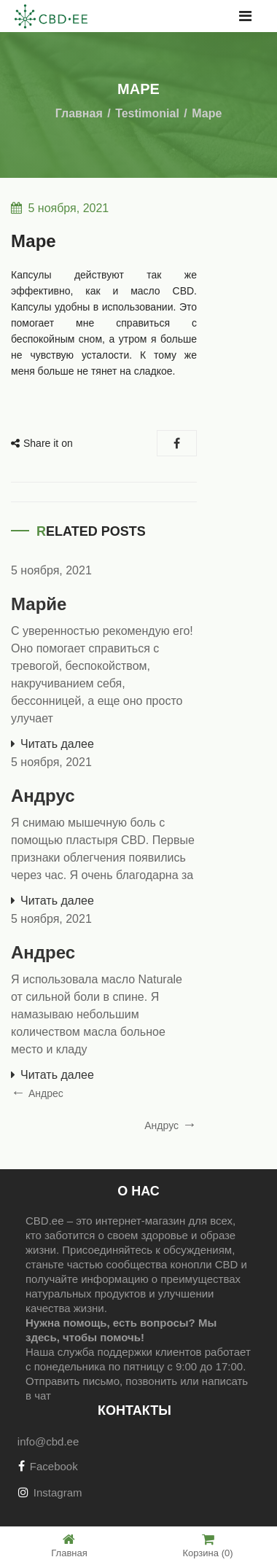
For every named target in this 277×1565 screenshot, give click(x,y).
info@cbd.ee (48, 1441)
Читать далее (57, 744)
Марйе (38, 604)
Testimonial (147, 113)
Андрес (43, 952)
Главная (79, 113)
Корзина (207, 1545)
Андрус (43, 795)
